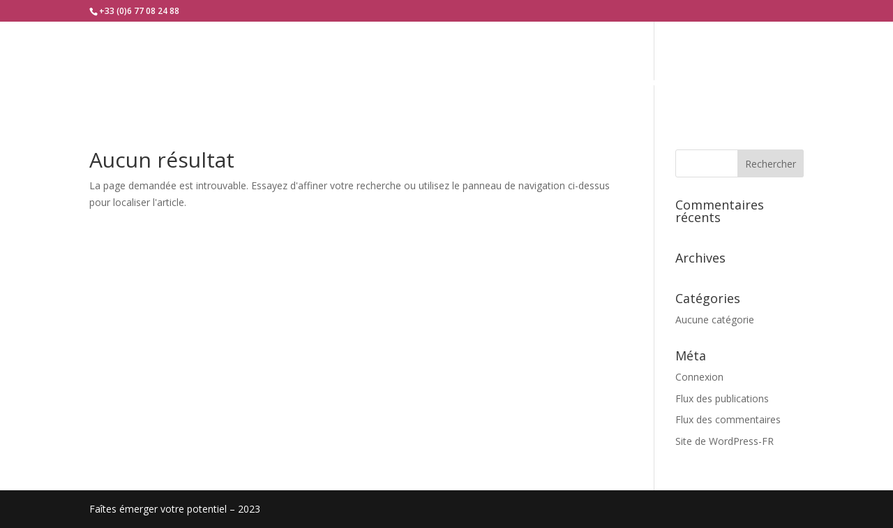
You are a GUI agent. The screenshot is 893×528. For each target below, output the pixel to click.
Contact (667, 83)
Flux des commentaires (728, 419)
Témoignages (566, 83)
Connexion (699, 376)
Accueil (233, 83)
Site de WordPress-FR (724, 441)
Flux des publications (722, 398)
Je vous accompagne (431, 83)
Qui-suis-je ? (314, 83)
